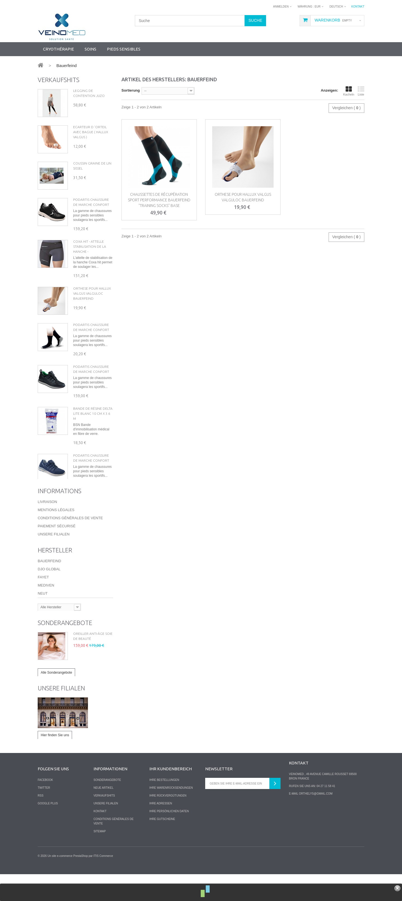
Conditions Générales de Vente (70, 543)
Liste (361, 91)
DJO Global (49, 594)
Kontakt (357, 6)
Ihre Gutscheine (162, 845)
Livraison (47, 527)
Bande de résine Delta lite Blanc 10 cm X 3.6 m (93, 413)
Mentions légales (56, 535)
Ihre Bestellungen (164, 806)
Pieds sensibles (123, 49)
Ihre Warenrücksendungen (171, 814)
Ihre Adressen (160, 829)
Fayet (43, 602)
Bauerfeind (49, 586)
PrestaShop (80, 882)
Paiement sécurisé (56, 551)
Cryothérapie (58, 49)
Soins (90, 49)
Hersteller (55, 575)
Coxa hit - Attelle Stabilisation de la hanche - (89, 246)
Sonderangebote (65, 648)
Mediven (46, 611)
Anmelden (281, 6)
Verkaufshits (58, 79)
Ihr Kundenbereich (170, 795)
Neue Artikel (104, 814)
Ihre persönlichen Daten (169, 837)
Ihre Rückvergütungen (167, 822)
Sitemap (100, 857)
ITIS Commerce (103, 882)
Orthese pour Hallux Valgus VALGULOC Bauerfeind (92, 293)
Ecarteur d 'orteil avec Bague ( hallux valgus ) (90, 132)
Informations (59, 516)
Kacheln (348, 91)
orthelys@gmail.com (315, 820)
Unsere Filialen (54, 559)
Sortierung (130, 90)
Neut (42, 619)
